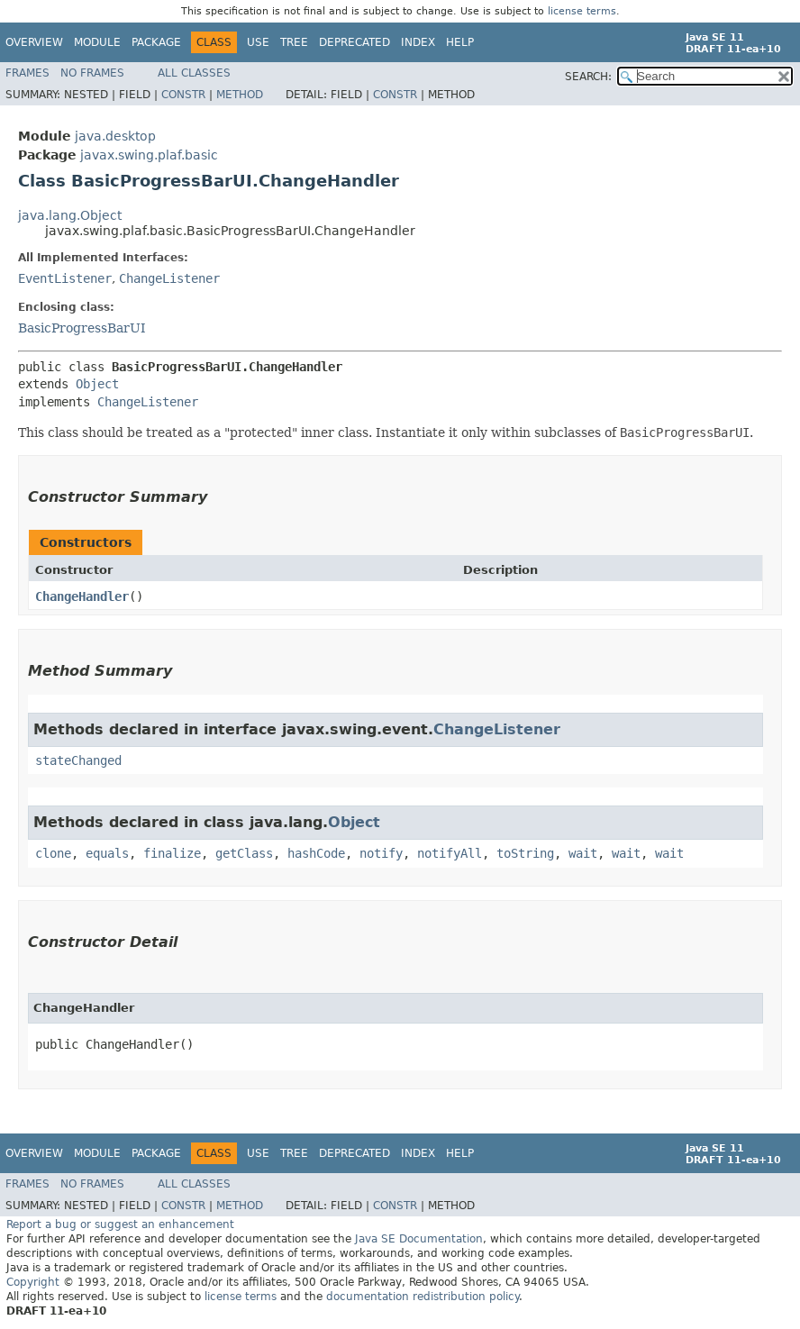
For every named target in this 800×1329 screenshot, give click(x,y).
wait (582, 853)
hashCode (316, 853)
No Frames (92, 73)
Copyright (32, 1282)
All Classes (194, 73)
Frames (27, 73)
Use (258, 42)
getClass (244, 853)
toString (525, 853)
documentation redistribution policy (422, 1296)
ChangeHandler (82, 596)
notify (381, 853)
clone (53, 853)
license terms (582, 11)
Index (418, 42)
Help (460, 42)
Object (97, 384)
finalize (172, 853)
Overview (34, 42)
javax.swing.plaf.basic (149, 155)
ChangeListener (169, 278)
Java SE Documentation (419, 1239)
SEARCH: (588, 76)
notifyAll (449, 853)
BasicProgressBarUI (82, 328)
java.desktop (115, 136)
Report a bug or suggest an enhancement (120, 1224)
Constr (183, 94)
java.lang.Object (70, 215)
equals (107, 853)
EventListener (65, 278)
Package (156, 42)
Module (97, 42)
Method (239, 94)
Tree (294, 42)
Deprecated (354, 42)
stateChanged (78, 760)
